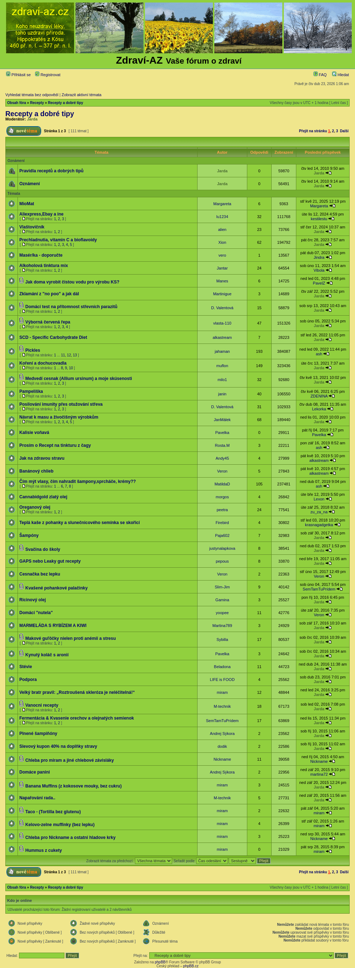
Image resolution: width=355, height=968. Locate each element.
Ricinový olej (32, 599)
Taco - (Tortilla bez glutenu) (53, 811)
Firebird (222, 522)
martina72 (319, 774)
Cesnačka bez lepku (39, 574)
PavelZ (319, 283)
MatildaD (222, 484)
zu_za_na (319, 512)
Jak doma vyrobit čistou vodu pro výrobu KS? (72, 282)
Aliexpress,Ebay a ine (41, 214)
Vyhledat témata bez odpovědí (31, 95)
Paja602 (222, 535)
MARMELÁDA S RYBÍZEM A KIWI (53, 625)
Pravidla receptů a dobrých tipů (51, 170)
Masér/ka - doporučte (41, 255)
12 (69, 355)
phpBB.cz (191, 966)
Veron (222, 471)
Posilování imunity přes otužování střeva (61, 404)
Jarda (32, 119)
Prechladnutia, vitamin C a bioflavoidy (58, 239)
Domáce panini (34, 772)
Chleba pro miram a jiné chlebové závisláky (69, 760)
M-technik (222, 706)
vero (222, 255)
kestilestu (319, 219)
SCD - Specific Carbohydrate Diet (53, 337)
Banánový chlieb (36, 471)
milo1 (222, 379)
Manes (222, 281)
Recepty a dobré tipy (65, 103)
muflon (222, 366)
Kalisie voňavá (34, 432)
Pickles (32, 350)
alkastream (222, 337)
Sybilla (222, 639)
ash (319, 354)
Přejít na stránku (313, 131)
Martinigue (222, 294)
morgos (222, 497)
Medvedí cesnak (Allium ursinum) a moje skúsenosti (78, 378)
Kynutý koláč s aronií (47, 654)
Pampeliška (31, 391)
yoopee (222, 613)
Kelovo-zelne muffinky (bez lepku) (59, 824)
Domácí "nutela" (36, 612)
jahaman (222, 351)
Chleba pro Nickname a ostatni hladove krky (70, 837)
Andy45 (222, 458)
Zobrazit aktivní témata (81, 95)
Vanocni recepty (41, 705)
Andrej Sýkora (222, 733)
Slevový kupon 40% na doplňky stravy (58, 746)
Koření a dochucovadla (43, 363)
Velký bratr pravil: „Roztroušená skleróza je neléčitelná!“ (77, 692)
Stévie (25, 666)
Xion (222, 242)
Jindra (318, 257)
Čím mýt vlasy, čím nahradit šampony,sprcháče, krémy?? (77, 481)
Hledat (340, 75)
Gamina (222, 600)
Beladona (222, 667)
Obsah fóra (16, 103)
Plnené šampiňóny (38, 733)
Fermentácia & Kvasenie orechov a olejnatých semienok (76, 718)
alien (222, 229)
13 (75, 355)
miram (222, 692)
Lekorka (319, 409)
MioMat (26, 203)
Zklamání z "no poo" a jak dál (49, 293)
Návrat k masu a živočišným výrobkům (58, 417)
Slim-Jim (222, 587)
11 (63, 355)
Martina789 (222, 625)
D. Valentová (222, 308)
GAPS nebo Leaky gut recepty (50, 561)
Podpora (28, 679)
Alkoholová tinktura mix (43, 265)
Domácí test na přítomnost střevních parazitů (71, 306)
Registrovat (47, 75)
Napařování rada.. (37, 797)
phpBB (160, 962)
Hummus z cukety (43, 850)
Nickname (222, 759)
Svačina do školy (42, 549)
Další (344, 131)
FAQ (320, 75)
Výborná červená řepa (47, 322)
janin (222, 394)
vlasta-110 (222, 323)
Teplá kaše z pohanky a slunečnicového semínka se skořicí (79, 522)
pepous (222, 561)
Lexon (318, 499)
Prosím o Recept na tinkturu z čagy (55, 445)
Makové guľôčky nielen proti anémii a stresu (70, 638)
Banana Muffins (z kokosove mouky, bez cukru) (73, 786)
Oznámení (29, 183)
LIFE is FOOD (222, 679)
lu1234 (222, 216)
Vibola (318, 270)
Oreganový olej (34, 507)
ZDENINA (319, 396)
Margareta (222, 204)
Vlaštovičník (31, 226)
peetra (222, 510)
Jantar (222, 268)
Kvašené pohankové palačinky (56, 588)
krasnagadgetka (319, 525)
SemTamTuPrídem (319, 589)
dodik (222, 746)
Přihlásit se (18, 75)
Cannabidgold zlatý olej (43, 496)
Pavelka (222, 432)
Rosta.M (222, 445)
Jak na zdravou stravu (41, 458)
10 (71, 368)
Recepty (37, 103)
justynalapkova (222, 548)
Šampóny (29, 535)
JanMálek (222, 420)
